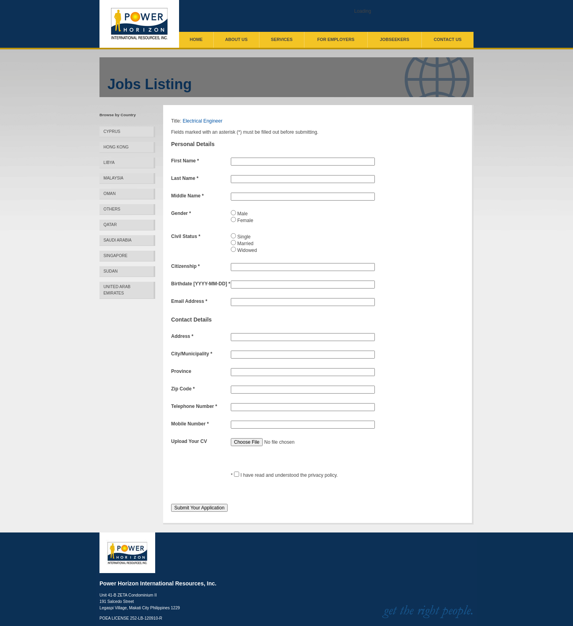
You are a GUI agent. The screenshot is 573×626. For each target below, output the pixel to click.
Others (111, 209)
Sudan (110, 271)
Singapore (115, 256)
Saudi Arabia (117, 240)
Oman (109, 193)
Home (196, 39)
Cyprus (111, 131)
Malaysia (113, 178)
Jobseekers (394, 39)
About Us (236, 39)
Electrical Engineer (202, 121)
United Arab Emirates (117, 290)
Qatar (110, 224)
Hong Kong (116, 147)
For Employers (336, 39)
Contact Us (448, 39)
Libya (109, 162)
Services (281, 39)
